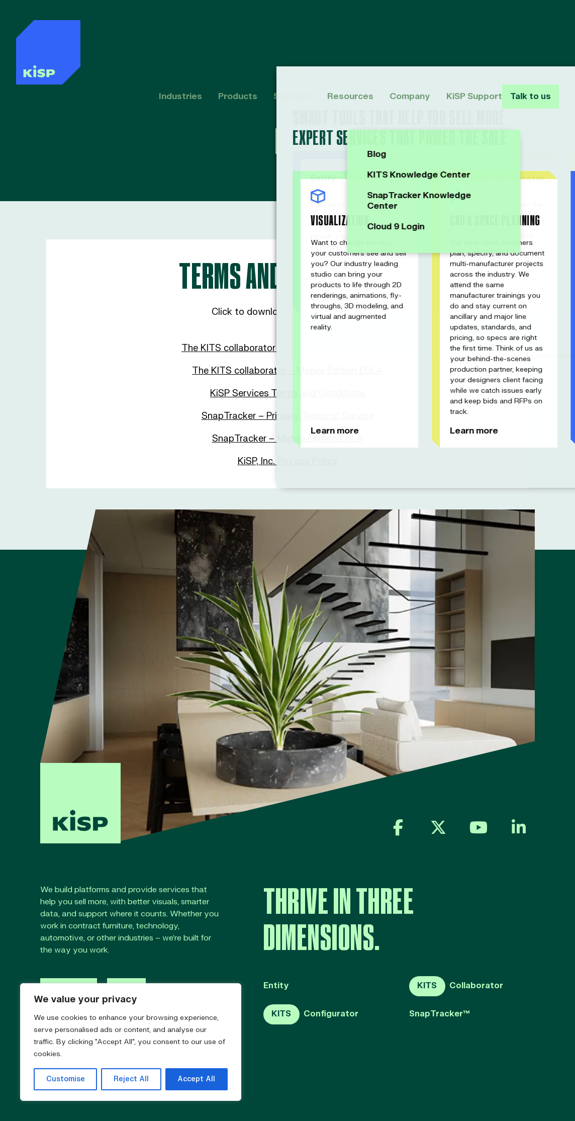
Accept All (196, 1079)
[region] (130, 1042)
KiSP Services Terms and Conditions (287, 393)
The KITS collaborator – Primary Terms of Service (287, 348)
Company (392, 34)
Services (276, 34)
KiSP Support (456, 34)
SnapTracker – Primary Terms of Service (288, 416)
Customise (65, 1079)
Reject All (131, 1079)
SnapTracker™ (439, 1014)
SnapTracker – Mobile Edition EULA (287, 439)
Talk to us (528, 34)
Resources (333, 34)
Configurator (310, 1014)
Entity (276, 986)
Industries (166, 34)
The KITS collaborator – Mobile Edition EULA (287, 371)
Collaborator (456, 986)
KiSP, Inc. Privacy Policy (288, 461)
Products (222, 34)
